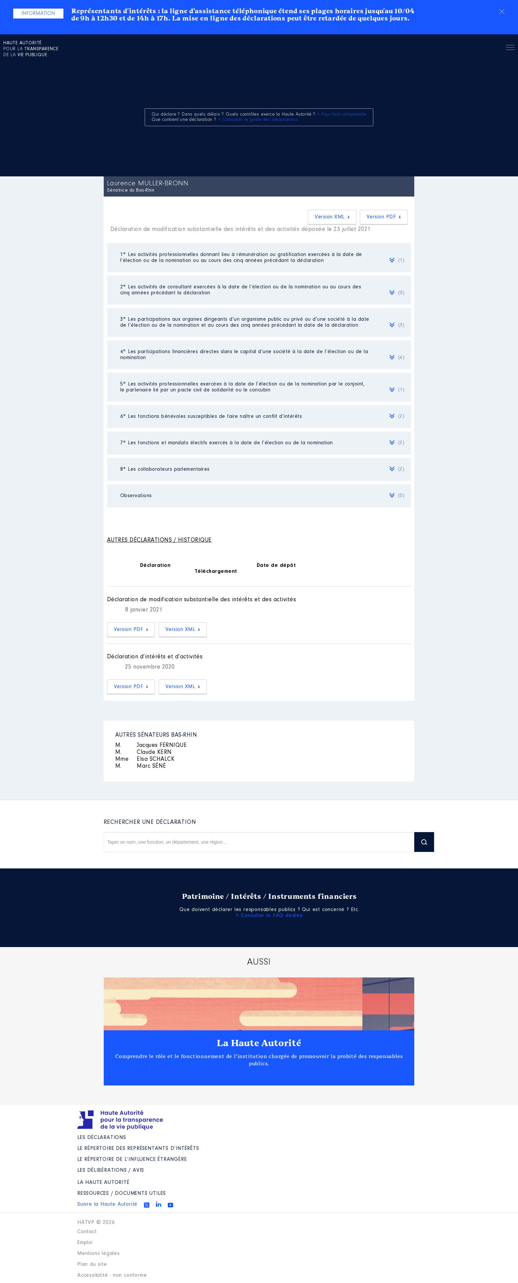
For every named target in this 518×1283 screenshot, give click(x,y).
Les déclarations (101, 1137)
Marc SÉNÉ (140, 766)
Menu (510, 48)
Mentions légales (98, 1253)
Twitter (146, 1205)
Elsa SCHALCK (145, 759)
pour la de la (30, 49)
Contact (87, 1231)
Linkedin (158, 1204)
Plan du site (92, 1264)
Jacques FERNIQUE (151, 746)
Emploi (85, 1242)
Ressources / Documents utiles (121, 1193)
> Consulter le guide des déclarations (258, 120)
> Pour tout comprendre (342, 114)
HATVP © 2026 (96, 1222)
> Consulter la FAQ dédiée (269, 915)
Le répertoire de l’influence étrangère (132, 1159)
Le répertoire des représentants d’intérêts (138, 1148)
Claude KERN (143, 752)
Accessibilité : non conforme (112, 1275)
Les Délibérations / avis (110, 1170)
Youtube (170, 1205)
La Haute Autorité (259, 1043)
